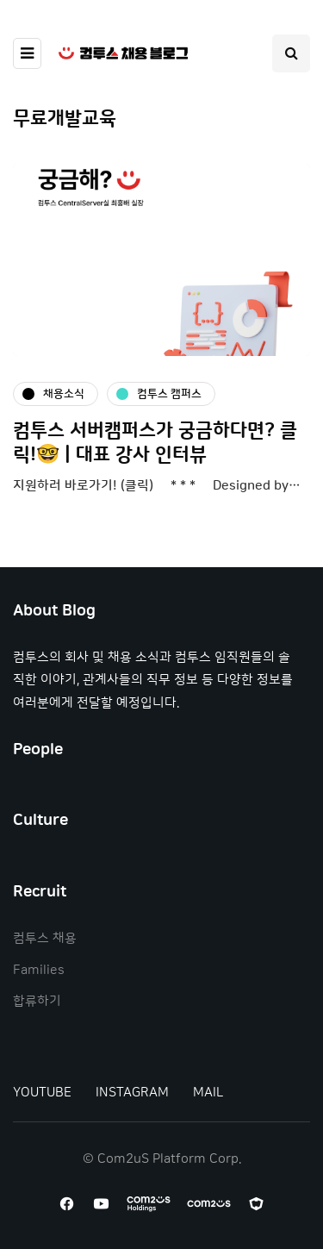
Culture (40, 820)
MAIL (208, 1092)
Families (39, 970)
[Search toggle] (291, 53)
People (38, 750)
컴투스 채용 (45, 938)
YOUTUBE (42, 1092)
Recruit (39, 892)
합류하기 (37, 1001)
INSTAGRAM (132, 1092)
